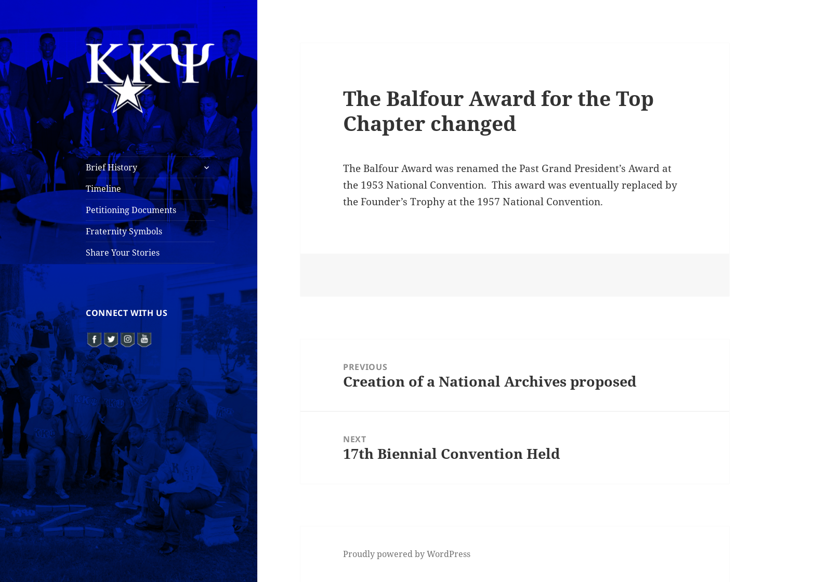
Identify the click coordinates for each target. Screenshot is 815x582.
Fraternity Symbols (124, 231)
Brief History (111, 167)
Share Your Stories (123, 252)
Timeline (103, 188)
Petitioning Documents (131, 210)
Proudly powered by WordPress (406, 554)
